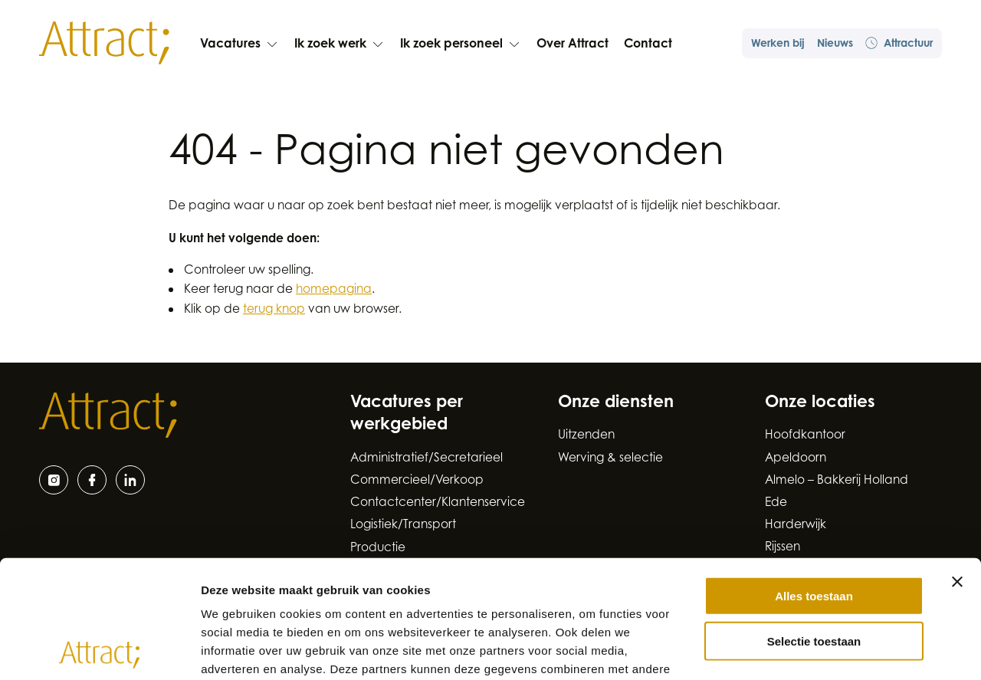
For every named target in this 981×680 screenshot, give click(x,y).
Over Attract (572, 44)
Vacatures (239, 44)
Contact (648, 44)
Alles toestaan (814, 478)
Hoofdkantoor (805, 436)
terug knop (274, 310)
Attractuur (899, 43)
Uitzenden (586, 436)
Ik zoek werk (339, 44)
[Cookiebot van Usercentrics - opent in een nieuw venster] (99, 650)
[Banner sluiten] (957, 463)
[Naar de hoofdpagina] (104, 42)
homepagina (334, 290)
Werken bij (778, 44)
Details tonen (828, 649)
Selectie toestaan (814, 523)
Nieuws (835, 44)
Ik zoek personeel (460, 44)
